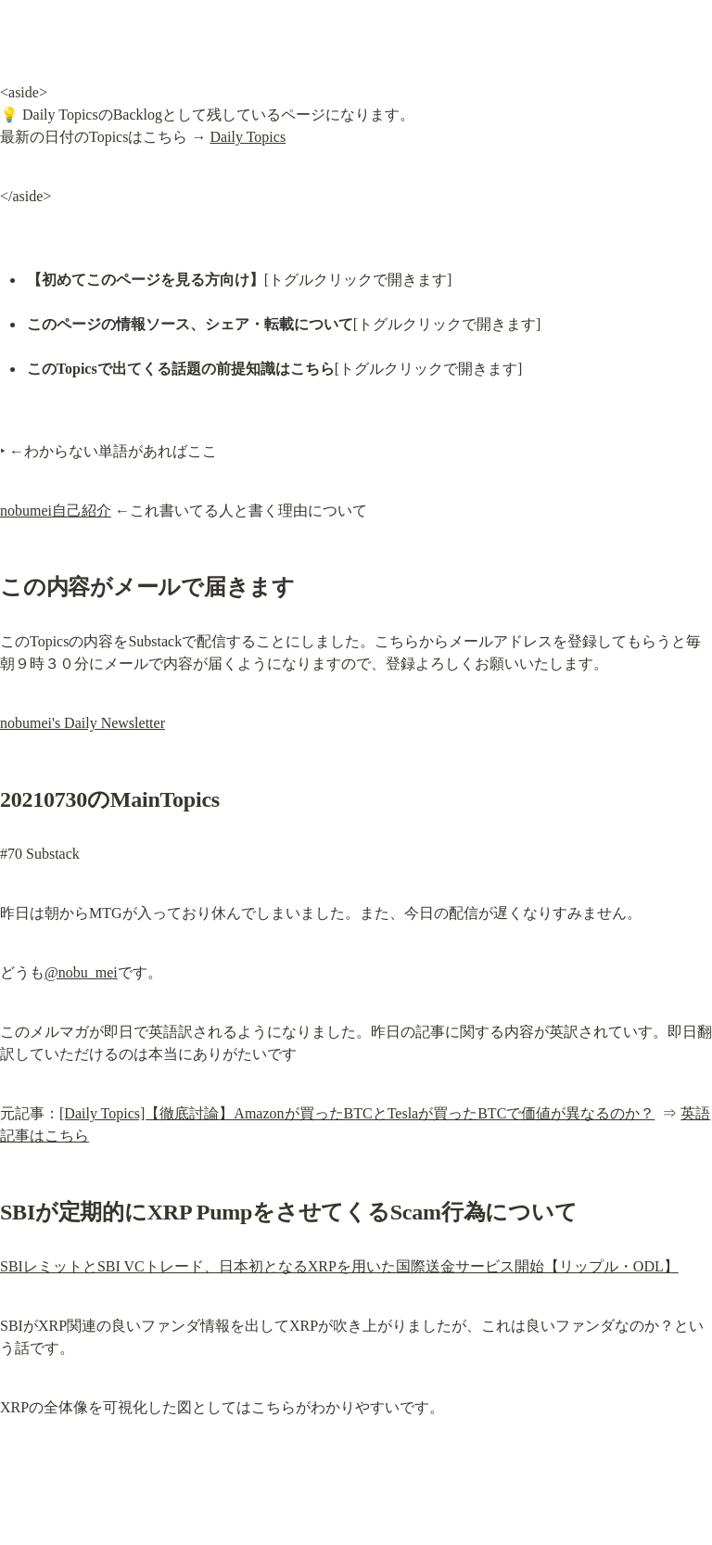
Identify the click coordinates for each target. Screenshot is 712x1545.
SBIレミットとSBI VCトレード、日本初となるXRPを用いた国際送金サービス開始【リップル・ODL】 (339, 1266)
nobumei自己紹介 (55, 510)
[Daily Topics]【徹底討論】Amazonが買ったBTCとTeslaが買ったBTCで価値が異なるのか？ (357, 1113)
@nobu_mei (81, 972)
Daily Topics (248, 137)
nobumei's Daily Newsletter (82, 723)
